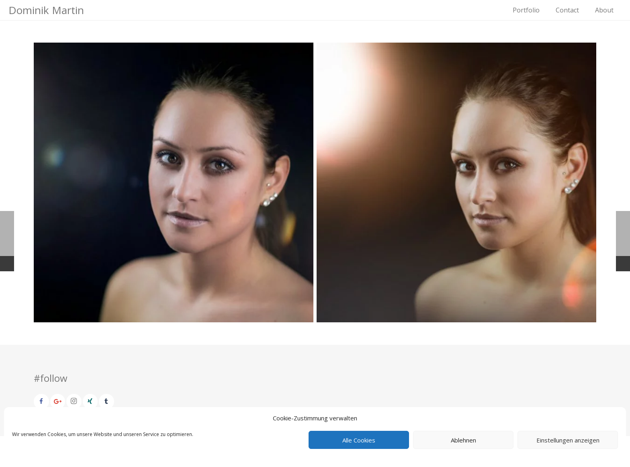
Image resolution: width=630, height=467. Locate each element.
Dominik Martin (46, 10)
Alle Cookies (358, 440)
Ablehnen (463, 440)
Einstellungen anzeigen (567, 440)
